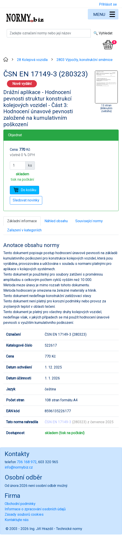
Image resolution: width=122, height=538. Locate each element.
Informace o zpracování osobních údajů (35, 509)
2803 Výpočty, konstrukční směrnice (85, 60)
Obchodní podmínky (20, 504)
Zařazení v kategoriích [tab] (24, 230)
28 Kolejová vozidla (32, 60)
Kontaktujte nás (17, 520)
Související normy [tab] (89, 221)
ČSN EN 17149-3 (58, 422)
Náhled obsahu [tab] (56, 221)
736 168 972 (27, 462)
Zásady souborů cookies (24, 514)
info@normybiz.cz (19, 467)
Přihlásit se (108, 4)
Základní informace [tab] (22, 221)
